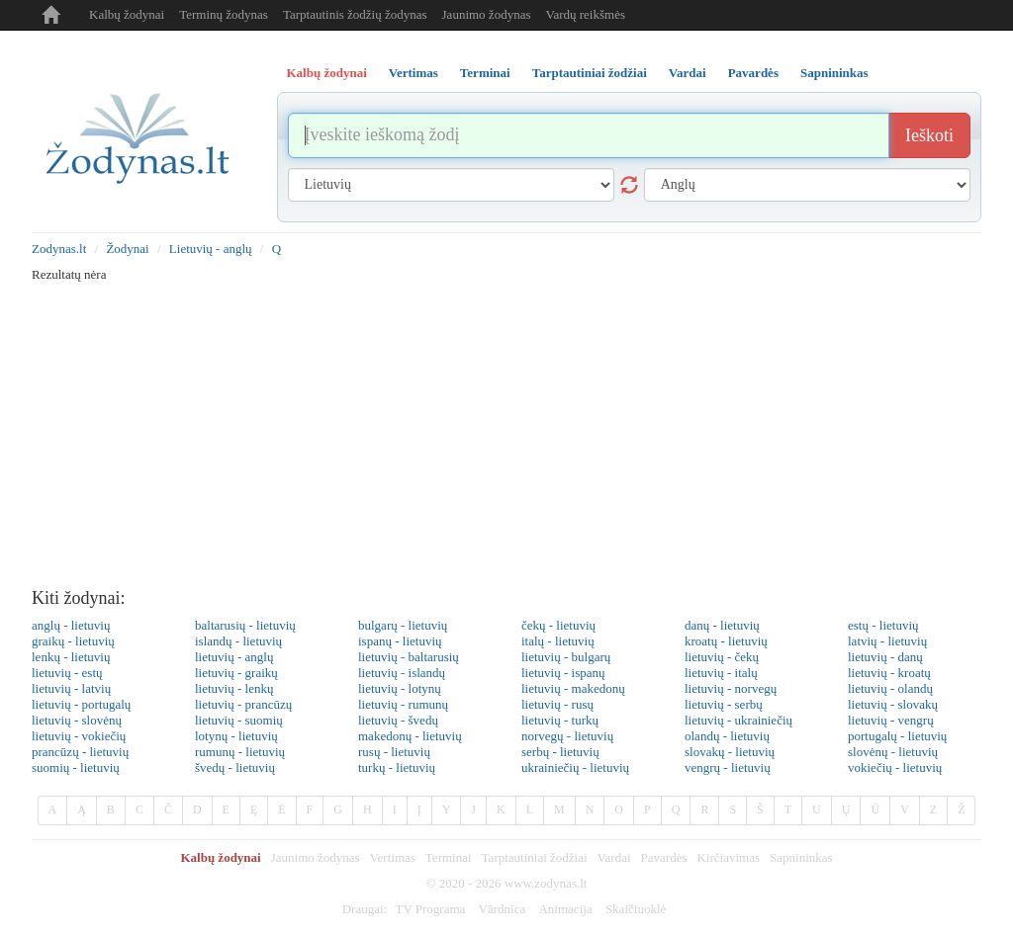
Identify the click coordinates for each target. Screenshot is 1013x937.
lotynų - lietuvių (236, 735)
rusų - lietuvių (394, 751)
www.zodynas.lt (546, 883)
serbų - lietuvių (560, 751)
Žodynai (127, 248)
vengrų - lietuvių (728, 767)
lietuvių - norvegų (731, 688)
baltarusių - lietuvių (245, 625)
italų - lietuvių (558, 641)
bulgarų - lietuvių (402, 625)
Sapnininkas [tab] (834, 72)
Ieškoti (929, 135)
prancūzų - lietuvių (80, 751)
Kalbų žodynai (126, 14)
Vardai (614, 857)
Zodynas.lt (59, 248)
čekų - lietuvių (558, 625)
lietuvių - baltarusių (408, 656)
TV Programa (430, 908)
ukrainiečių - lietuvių (575, 767)
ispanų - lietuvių (400, 641)
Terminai (448, 857)
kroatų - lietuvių (726, 641)
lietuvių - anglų (234, 656)
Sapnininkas (801, 857)
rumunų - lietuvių (240, 751)
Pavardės (664, 857)
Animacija (565, 908)
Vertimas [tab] (413, 72)
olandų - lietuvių (727, 735)
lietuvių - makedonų (573, 688)
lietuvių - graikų (236, 672)
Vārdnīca (502, 908)
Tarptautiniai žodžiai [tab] (589, 72)
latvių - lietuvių (887, 641)
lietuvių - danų (885, 656)
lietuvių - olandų (890, 688)
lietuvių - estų (67, 672)
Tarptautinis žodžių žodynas (355, 14)
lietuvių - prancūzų (243, 704)
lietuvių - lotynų (399, 688)
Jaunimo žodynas (486, 14)
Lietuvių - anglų (210, 248)
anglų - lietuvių (71, 625)
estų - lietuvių (883, 625)
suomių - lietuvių (76, 767)
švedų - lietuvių (235, 767)
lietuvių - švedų (398, 720)
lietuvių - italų (721, 672)
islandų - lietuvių (238, 641)
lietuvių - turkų (560, 720)
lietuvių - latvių (71, 688)
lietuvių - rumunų (403, 704)
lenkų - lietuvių (71, 656)
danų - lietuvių (722, 625)
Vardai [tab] (687, 72)
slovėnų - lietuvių (893, 751)
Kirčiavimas (728, 857)
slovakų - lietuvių (730, 751)
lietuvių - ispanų (563, 672)
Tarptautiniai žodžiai (535, 857)
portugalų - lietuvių (897, 735)
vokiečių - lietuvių (895, 767)
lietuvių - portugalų (81, 704)
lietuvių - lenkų (234, 688)
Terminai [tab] (485, 72)
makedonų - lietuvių (410, 735)
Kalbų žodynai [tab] (327, 72)
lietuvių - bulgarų (565, 656)
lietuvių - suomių (239, 720)
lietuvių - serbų (724, 704)
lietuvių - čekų (722, 656)
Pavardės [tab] (753, 72)
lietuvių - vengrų (891, 720)
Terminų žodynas (223, 14)
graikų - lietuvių (73, 641)
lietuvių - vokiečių (79, 735)
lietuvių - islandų (401, 672)
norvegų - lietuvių (567, 735)
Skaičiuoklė (635, 908)
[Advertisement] (506, 431)
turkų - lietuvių (396, 767)
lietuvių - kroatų (889, 672)
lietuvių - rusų (557, 704)
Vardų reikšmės (585, 14)
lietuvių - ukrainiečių (738, 720)
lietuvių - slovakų (893, 704)
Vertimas (392, 857)
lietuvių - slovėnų (77, 720)
